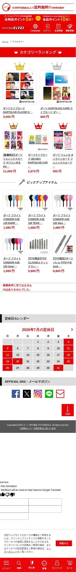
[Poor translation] (10, 495)
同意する (63, 543)
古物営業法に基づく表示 (44, 428)
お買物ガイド (26, 428)
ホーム (5, 41)
